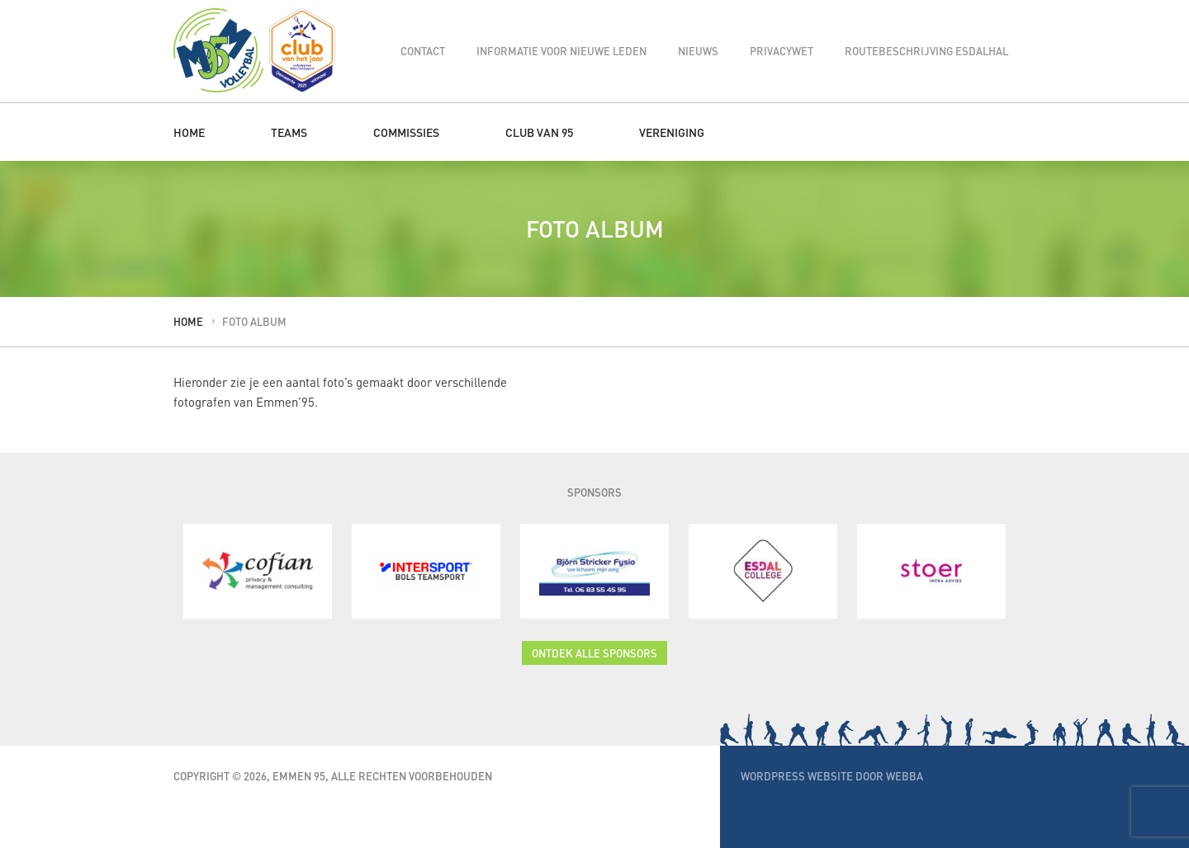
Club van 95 (539, 132)
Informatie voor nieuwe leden (561, 51)
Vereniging (671, 132)
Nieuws (698, 51)
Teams (289, 132)
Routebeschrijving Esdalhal (926, 51)
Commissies (406, 132)
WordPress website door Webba (832, 776)
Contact (422, 51)
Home (189, 132)
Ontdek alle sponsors (594, 653)
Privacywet (781, 51)
